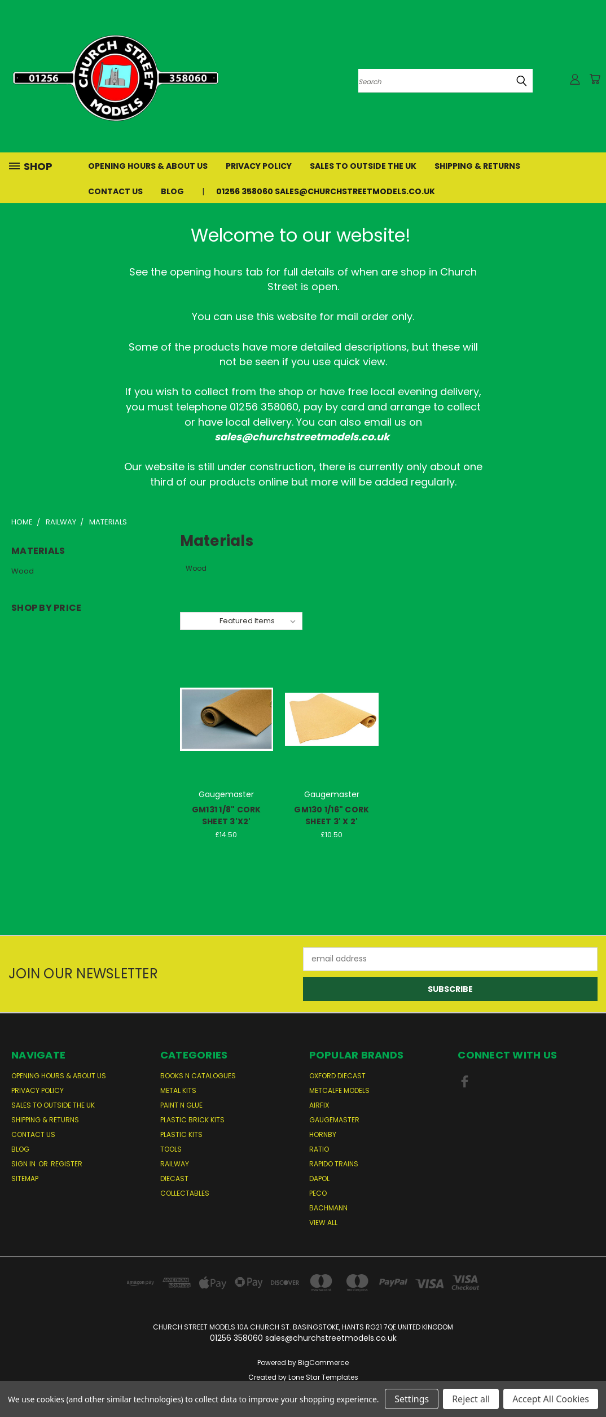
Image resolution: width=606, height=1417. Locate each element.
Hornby (322, 1134)
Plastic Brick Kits (192, 1120)
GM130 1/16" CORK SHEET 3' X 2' (331, 815)
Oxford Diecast (337, 1076)
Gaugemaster (334, 1120)
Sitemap (24, 1178)
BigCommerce (323, 1362)
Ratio (319, 1149)
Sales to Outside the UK (363, 166)
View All (323, 1222)
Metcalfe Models (339, 1090)
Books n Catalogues (198, 1076)
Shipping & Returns (477, 166)
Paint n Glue (181, 1105)
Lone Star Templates (323, 1377)
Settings (411, 1399)
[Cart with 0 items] (594, 79)
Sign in (24, 1164)
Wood (22, 571)
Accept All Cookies (550, 1399)
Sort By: (199, 620)
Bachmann (328, 1208)
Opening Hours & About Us (148, 166)
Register (66, 1164)
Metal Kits (178, 1090)
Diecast (174, 1178)
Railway (174, 1164)
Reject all (471, 1399)
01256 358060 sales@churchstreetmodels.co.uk (325, 191)
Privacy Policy (259, 166)
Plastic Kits (181, 1134)
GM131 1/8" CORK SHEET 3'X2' (226, 815)
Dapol (319, 1178)
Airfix (319, 1105)
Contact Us (115, 191)
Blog (172, 191)
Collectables (184, 1193)
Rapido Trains (333, 1164)
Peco (318, 1193)
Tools (171, 1149)
